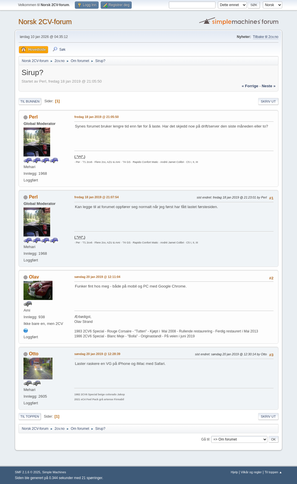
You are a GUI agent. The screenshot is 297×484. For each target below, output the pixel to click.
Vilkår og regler (251, 472)
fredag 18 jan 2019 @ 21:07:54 (96, 197)
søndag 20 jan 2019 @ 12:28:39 (97, 354)
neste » (268, 86)
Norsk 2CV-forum (45, 22)
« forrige (250, 86)
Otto (34, 353)
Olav (34, 276)
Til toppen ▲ (273, 472)
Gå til (205, 439)
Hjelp (234, 472)
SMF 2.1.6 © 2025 (27, 472)
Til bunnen (29, 101)
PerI (33, 116)
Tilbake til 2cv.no (265, 37)
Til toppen (29, 416)
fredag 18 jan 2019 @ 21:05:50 (96, 117)
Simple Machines (54, 472)
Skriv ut (268, 101)
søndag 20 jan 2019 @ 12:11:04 (97, 277)
